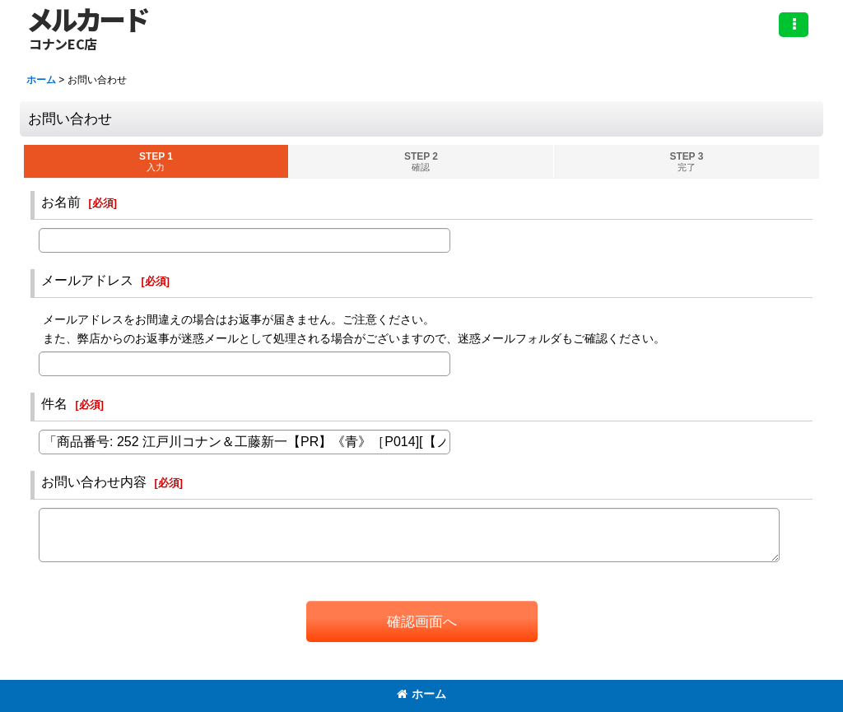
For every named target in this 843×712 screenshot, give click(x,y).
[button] (793, 24)
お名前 (61, 201)
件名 (54, 403)
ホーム (421, 693)
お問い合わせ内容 (94, 481)
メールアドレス (87, 279)
